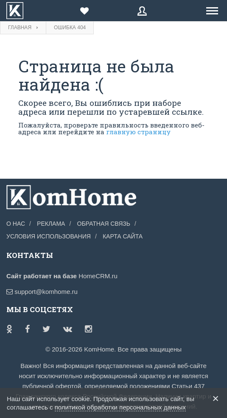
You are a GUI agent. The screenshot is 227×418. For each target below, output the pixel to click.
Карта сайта (123, 236)
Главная (19, 27)
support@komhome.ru (42, 291)
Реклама (51, 223)
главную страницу (138, 131)
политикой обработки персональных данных (120, 407)
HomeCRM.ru (98, 276)
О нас (15, 223)
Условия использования (48, 236)
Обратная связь (103, 223)
